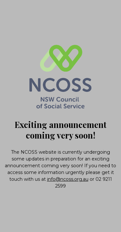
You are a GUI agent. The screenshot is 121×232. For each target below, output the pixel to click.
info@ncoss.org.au (67, 179)
